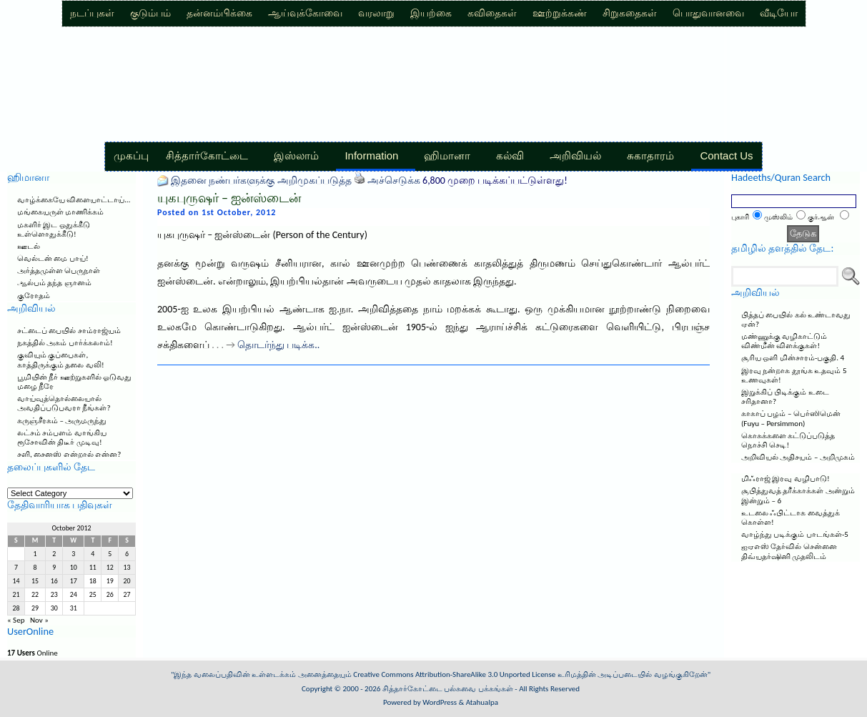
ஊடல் (28, 246)
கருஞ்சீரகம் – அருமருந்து (61, 420)
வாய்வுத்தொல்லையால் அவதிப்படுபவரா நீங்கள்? (64, 403)
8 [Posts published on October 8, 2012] (35, 567)
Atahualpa (482, 702)
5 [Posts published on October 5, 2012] (110, 554)
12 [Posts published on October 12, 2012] (110, 567)
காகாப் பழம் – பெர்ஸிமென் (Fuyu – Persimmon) (791, 418)
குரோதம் (33, 295)
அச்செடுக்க (393, 180)
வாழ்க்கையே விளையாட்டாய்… (73, 199)
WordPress (439, 702)
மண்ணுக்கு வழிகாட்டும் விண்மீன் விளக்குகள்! (784, 341)
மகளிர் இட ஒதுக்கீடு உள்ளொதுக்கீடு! (53, 229)
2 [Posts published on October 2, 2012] (54, 554)
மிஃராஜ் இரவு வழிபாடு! (785, 478)
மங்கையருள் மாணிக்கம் (60, 212)
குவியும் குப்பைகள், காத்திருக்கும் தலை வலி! (60, 359)
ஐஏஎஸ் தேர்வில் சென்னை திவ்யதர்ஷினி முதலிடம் (789, 551)
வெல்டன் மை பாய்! (53, 258)
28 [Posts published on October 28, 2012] (15, 608)
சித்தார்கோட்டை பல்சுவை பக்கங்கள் (447, 688)
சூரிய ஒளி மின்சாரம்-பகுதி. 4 (792, 357)
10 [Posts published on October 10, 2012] (73, 567)
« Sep (15, 620)
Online (32, 653)
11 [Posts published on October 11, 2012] (92, 567)
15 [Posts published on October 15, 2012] (35, 581)
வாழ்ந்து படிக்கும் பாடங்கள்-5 (794, 534)
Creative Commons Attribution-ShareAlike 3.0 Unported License (454, 674)
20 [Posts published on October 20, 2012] (127, 581)
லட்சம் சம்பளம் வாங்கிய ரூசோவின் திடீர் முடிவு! (61, 437)
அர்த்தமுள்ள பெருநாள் (59, 270)
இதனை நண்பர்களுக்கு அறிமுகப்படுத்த (261, 180)
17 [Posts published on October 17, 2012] (73, 581)
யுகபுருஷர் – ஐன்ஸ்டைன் (229, 198)
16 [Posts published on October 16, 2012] (54, 581)
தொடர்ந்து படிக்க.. (278, 345)
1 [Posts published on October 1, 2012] (35, 554)
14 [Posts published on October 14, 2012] (15, 581)
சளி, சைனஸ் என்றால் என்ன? (69, 454)
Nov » (39, 620)
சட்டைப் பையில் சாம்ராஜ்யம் (69, 330)
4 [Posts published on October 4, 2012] (92, 554)
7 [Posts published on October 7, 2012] (16, 567)
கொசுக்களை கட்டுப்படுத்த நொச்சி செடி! (788, 440)
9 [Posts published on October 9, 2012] (54, 567)
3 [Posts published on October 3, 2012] (73, 554)
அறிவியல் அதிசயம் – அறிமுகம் (798, 457)
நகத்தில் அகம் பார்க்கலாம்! (65, 342)
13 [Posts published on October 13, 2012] (127, 567)
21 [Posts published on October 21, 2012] (15, 594)
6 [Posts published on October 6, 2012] (127, 554)
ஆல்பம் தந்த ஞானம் (54, 282)
